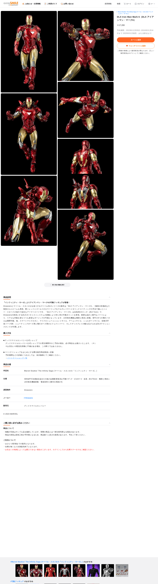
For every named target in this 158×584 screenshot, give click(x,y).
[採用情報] (106, 4)
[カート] (127, 4)
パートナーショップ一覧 (17, 358)
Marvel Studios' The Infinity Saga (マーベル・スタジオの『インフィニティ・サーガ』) (135, 12)
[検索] (117, 4)
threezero (29, 398)
